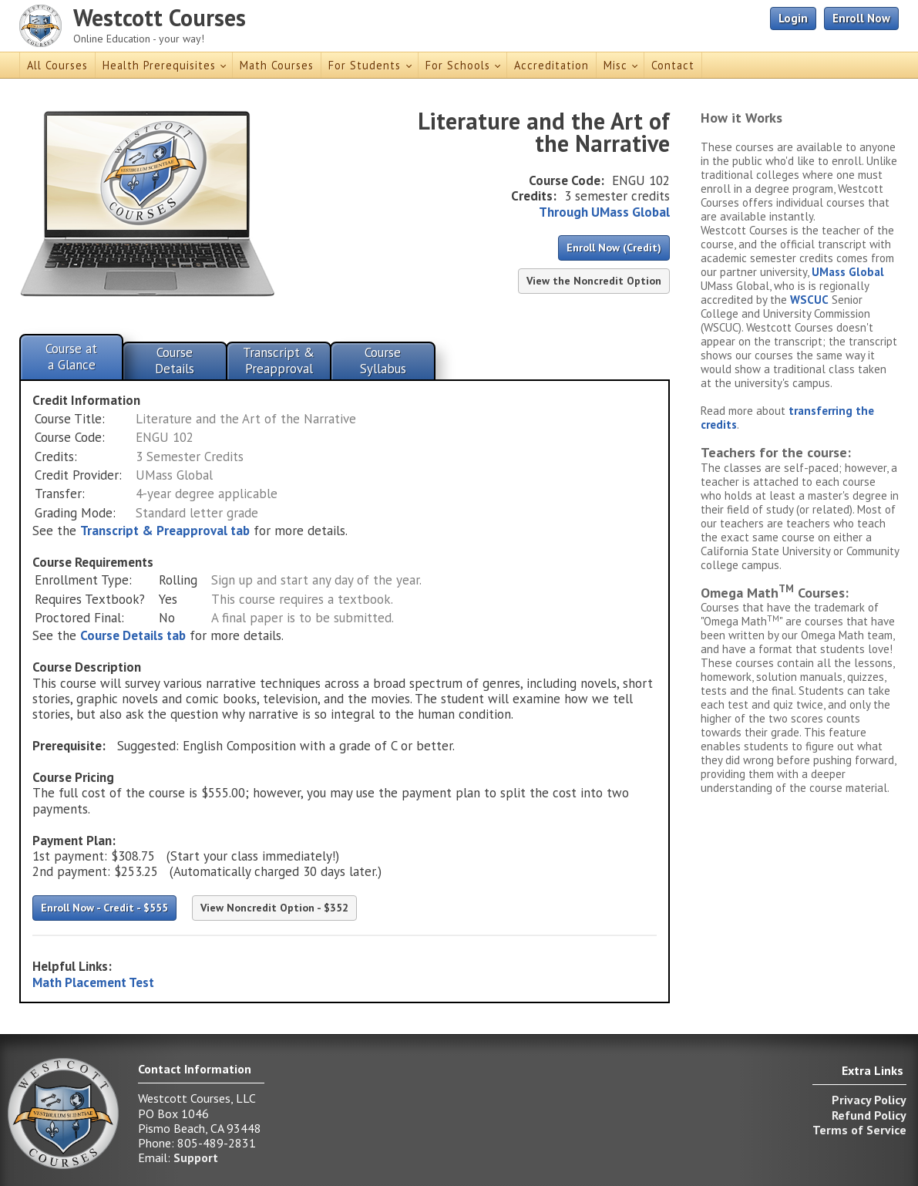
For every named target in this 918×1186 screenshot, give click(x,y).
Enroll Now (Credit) (614, 247)
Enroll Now (861, 18)
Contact (672, 65)
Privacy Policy (869, 1099)
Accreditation (551, 65)
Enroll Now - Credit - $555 (104, 908)
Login (793, 18)
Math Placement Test (93, 982)
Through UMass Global (604, 212)
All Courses (57, 65)
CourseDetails (174, 360)
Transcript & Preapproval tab (165, 530)
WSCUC (809, 299)
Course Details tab (133, 635)
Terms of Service (859, 1129)
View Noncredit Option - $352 (274, 908)
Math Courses (277, 65)
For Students (364, 65)
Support (195, 1157)
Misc (615, 65)
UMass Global (848, 271)
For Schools (457, 65)
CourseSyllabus (383, 360)
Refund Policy (869, 1115)
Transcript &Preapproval (278, 360)
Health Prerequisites (159, 65)
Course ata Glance (71, 356)
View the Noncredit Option (593, 281)
